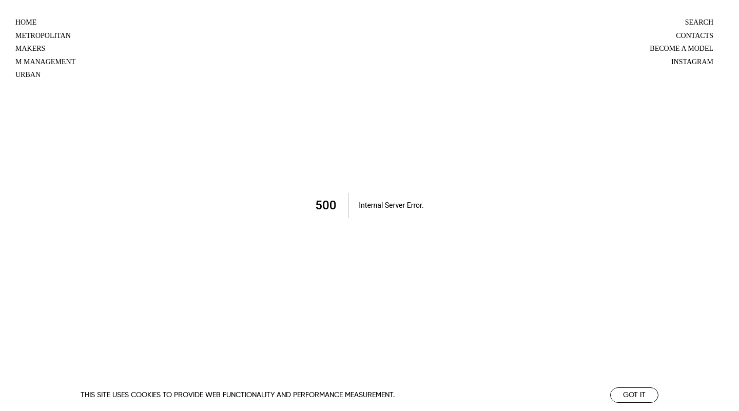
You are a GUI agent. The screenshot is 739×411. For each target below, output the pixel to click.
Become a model (681, 48)
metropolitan (43, 36)
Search (699, 22)
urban (28, 75)
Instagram (692, 62)
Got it (634, 395)
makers (30, 48)
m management (45, 62)
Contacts (694, 36)
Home (25, 22)
